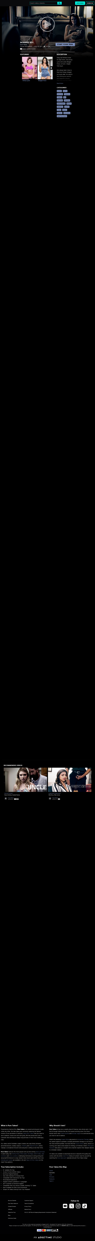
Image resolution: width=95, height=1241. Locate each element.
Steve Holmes (8, 795)
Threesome (67, 94)
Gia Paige (30, 1154)
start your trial (65, 44)
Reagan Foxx (42, 80)
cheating (24, 1145)
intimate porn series (6, 1160)
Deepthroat (60, 106)
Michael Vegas (76, 1133)
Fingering (59, 97)
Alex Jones (57, 795)
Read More (60, 83)
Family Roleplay (61, 103)
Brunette (59, 91)
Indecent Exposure (54, 793)
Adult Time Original (62, 116)
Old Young (59, 100)
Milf (65, 97)
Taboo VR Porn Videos (32, 1160)
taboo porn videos (28, 1133)
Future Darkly (79, 1143)
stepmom (59, 113)
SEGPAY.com (65, 1225)
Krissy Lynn (26, 80)
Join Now (80, 3)
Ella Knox (51, 795)
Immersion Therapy (83, 1139)
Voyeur (59, 109)
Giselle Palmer (16, 795)
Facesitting (67, 100)
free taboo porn (62, 1158)
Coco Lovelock (13, 1156)
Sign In (90, 3)
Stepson (65, 109)
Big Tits (65, 91)
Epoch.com (17, 1225)
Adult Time (66, 1156)
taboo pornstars (40, 1151)
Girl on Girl (59, 94)
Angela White (65, 1139)
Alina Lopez (23, 1154)
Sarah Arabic (37, 1154)
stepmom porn (34, 1145)
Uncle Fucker (8, 793)
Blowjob (69, 103)
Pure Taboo (11, 797)
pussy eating (67, 113)
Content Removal (48, 1227)
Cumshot (67, 106)
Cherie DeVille (65, 1133)
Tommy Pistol (15, 1154)
